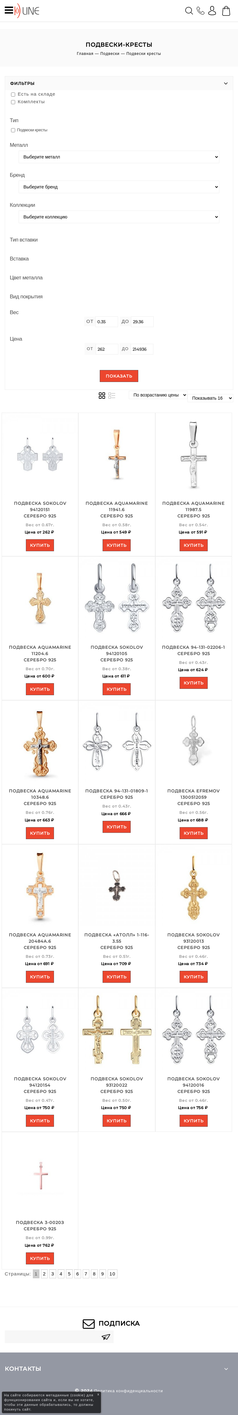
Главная (85, 53)
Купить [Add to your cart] (40, 545)
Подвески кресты (29, 130)
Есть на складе (33, 94)
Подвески (110, 53)
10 (113, 1273)
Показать (119, 376)
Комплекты (28, 101)
